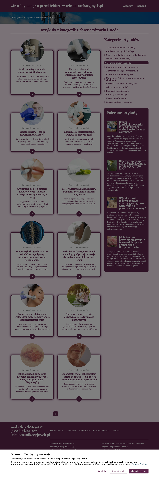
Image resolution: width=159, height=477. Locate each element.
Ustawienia (102, 471)
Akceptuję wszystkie (138, 471)
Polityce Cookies (139, 464)
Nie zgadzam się (118, 471)
